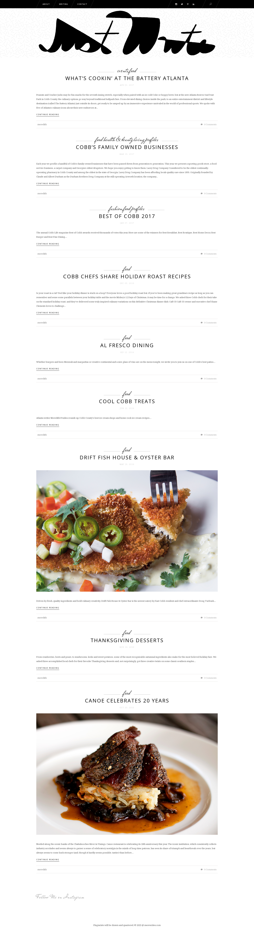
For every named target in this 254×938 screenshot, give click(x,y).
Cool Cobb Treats (127, 401)
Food (132, 70)
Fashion (116, 208)
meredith (42, 124)
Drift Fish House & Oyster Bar (127, 457)
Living (139, 139)
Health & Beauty (118, 139)
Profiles (152, 139)
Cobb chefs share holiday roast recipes (127, 276)
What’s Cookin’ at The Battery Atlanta (127, 78)
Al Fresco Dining (127, 345)
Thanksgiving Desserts (127, 640)
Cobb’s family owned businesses (127, 147)
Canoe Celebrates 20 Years (127, 700)
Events (123, 70)
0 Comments (209, 124)
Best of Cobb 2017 (127, 216)
